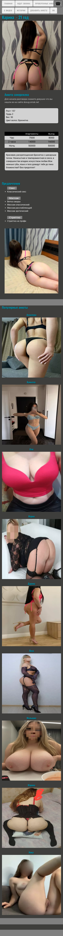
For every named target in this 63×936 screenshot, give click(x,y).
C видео (8, 10)
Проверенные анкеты (45, 3)
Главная (8, 3)
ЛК (53, 10)
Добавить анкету (38, 10)
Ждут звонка (23, 3)
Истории (21, 10)
